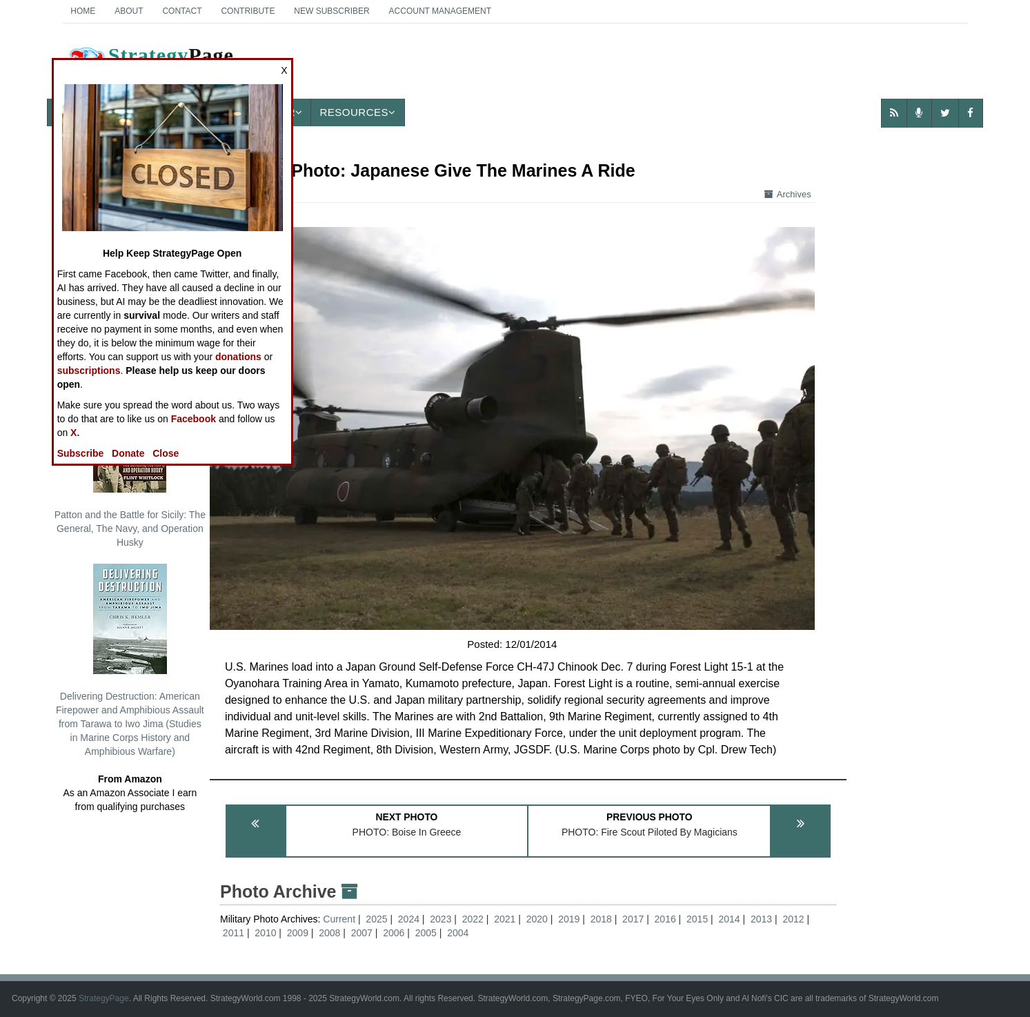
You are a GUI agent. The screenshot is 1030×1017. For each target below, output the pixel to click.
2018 (601, 919)
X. (74, 432)
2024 (408, 919)
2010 (265, 932)
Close (165, 453)
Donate (128, 453)
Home (82, 11)
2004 (457, 932)
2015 (697, 919)
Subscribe (80, 453)
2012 (793, 919)
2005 (426, 932)
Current (340, 919)
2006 (393, 932)
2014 (729, 919)
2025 (376, 919)
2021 (504, 919)
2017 (633, 919)
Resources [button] (357, 112)
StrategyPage (104, 998)
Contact (181, 11)
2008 (329, 932)
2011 (233, 932)
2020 (537, 919)
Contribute (248, 11)
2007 (362, 932)
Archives (787, 194)
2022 (473, 919)
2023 (440, 919)
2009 (297, 932)
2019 (569, 919)
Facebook (193, 418)
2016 (665, 919)
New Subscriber (331, 11)
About (129, 11)
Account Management (440, 11)
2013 (761, 919)
